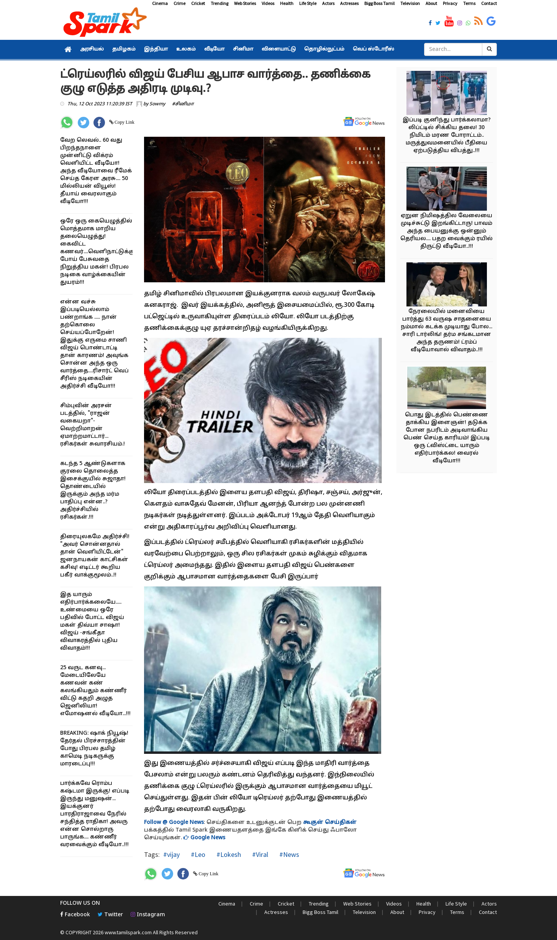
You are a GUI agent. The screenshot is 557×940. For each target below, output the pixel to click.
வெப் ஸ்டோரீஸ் (373, 49)
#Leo (197, 854)
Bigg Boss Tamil (379, 3)
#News (288, 854)
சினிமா (243, 49)
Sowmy (157, 104)
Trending (219, 3)
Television (410, 3)
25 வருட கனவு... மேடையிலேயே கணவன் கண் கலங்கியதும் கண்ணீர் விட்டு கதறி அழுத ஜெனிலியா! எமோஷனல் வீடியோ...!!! (95, 691)
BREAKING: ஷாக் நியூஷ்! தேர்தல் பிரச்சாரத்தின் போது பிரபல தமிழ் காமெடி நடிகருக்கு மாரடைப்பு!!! (94, 748)
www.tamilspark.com (128, 932)
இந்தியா (156, 49)
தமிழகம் (124, 49)
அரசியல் (92, 49)
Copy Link (123, 122)
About (431, 3)
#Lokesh (228, 854)
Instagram (148, 915)
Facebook (75, 915)
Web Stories (245, 3)
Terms (469, 3)
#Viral (259, 854)
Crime (179, 3)
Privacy (450, 3)
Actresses (349, 3)
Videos (268, 3)
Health (286, 3)
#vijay (171, 854)
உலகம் (186, 49)
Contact (489, 3)
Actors (328, 3)
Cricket (198, 3)
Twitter (110, 915)
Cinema (160, 3)
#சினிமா (183, 104)
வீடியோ (214, 49)
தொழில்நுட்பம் (324, 49)
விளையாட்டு (279, 49)
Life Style (307, 3)
